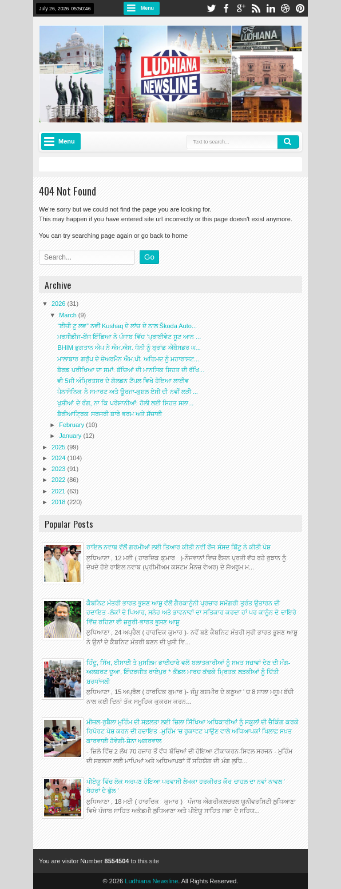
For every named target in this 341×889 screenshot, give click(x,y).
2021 (59, 491)
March (68, 315)
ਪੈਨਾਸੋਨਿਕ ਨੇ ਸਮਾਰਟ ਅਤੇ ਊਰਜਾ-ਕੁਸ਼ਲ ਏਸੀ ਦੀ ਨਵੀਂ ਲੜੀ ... (127, 391)
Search (288, 142)
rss (255, 8)
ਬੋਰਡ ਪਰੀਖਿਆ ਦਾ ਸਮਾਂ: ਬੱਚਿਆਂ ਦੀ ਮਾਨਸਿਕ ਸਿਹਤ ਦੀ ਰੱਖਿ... (130, 369)
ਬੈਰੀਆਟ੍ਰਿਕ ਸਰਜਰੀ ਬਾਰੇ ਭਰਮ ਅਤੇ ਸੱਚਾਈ (109, 413)
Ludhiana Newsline (151, 881)
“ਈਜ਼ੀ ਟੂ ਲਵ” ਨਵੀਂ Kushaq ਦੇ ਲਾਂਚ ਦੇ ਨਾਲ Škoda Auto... (127, 325)
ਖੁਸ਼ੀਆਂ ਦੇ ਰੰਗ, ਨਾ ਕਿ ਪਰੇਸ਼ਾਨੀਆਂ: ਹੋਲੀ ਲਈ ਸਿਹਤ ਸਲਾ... (125, 403)
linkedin (270, 8)
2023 (59, 468)
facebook (226, 8)
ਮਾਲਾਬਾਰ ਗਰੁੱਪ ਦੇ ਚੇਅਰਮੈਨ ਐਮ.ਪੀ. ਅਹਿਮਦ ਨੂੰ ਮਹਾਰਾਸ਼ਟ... (128, 359)
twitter (211, 8)
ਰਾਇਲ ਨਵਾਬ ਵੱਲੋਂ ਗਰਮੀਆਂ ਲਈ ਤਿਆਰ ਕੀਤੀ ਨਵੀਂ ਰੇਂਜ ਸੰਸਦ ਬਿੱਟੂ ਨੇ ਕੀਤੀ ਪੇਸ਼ (178, 547)
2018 (59, 502)
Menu (147, 8)
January (71, 435)
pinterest (300, 8)
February (72, 424)
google (240, 8)
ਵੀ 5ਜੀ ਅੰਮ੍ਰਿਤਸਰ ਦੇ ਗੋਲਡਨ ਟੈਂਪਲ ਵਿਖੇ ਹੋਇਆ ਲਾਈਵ (123, 380)
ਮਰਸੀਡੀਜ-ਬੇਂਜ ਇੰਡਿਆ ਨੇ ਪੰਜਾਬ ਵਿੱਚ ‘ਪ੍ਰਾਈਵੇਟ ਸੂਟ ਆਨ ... (129, 336)
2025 (59, 447)
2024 (59, 458)
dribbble (285, 8)
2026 (59, 303)
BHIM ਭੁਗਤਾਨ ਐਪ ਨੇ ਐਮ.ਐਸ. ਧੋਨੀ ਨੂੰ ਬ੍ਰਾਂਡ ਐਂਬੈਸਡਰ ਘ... (128, 347)
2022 (59, 479)
